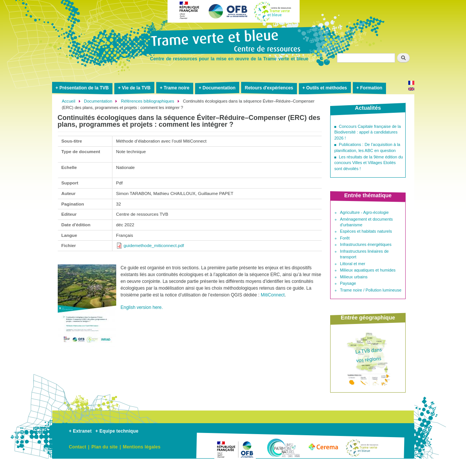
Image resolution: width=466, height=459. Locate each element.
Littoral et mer (352, 263)
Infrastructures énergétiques (365, 244)
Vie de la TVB (136, 88)
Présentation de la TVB (84, 88)
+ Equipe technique (116, 431)
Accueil (68, 101)
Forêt (345, 238)
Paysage (348, 283)
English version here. (142, 307)
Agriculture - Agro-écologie (364, 212)
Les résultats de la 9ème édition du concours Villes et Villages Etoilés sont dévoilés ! (368, 163)
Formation (371, 88)
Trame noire (176, 88)
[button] (87, 350)
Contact (77, 447)
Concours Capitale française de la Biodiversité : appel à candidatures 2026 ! (367, 132)
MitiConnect (273, 295)
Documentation (219, 88)
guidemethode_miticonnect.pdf (154, 245)
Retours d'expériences (269, 88)
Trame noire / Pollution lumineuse (370, 290)
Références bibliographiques (147, 101)
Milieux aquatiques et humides (367, 270)
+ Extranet (80, 431)
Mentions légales (141, 447)
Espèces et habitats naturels (366, 231)
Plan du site (104, 447)
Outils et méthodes (326, 88)
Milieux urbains (354, 277)
